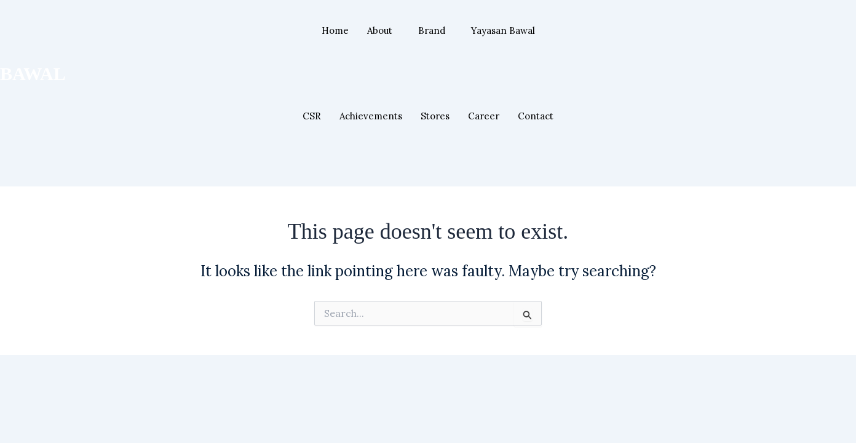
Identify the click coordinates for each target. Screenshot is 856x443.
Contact (535, 116)
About (379, 30)
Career (483, 116)
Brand (431, 30)
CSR (312, 116)
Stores (435, 116)
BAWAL (33, 73)
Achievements (370, 116)
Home (335, 30)
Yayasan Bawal (503, 30)
